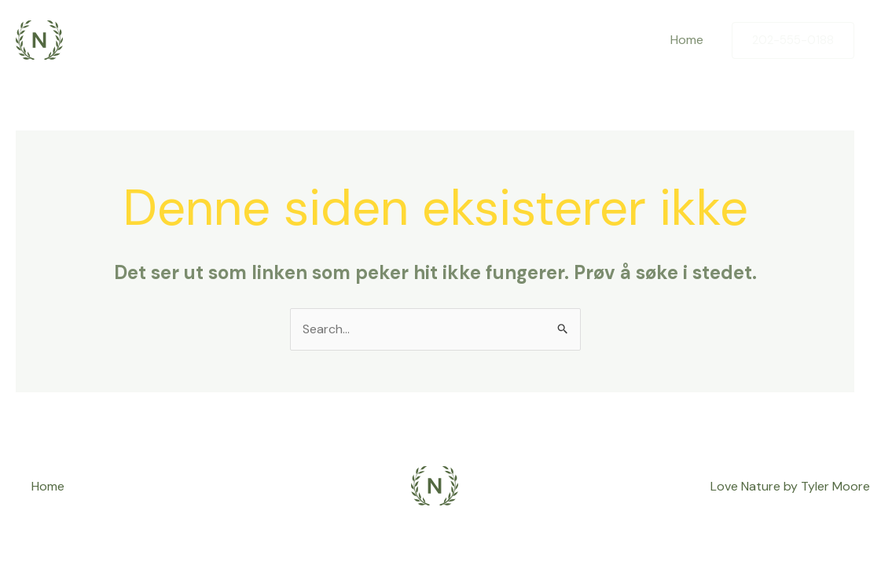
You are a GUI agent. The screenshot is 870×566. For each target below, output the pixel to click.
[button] (793, 40)
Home (686, 39)
